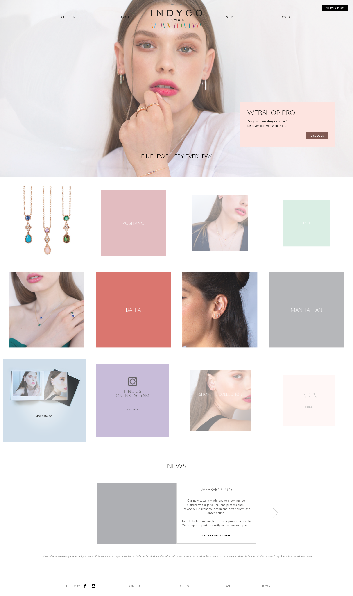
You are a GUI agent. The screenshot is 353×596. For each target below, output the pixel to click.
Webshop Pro (335, 8)
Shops (230, 17)
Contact (288, 17)
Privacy (265, 585)
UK (180, 4)
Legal (227, 585)
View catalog (44, 412)
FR (172, 4)
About (124, 17)
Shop (220, 404)
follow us (132, 407)
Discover (317, 135)
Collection (67, 17)
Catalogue (135, 585)
